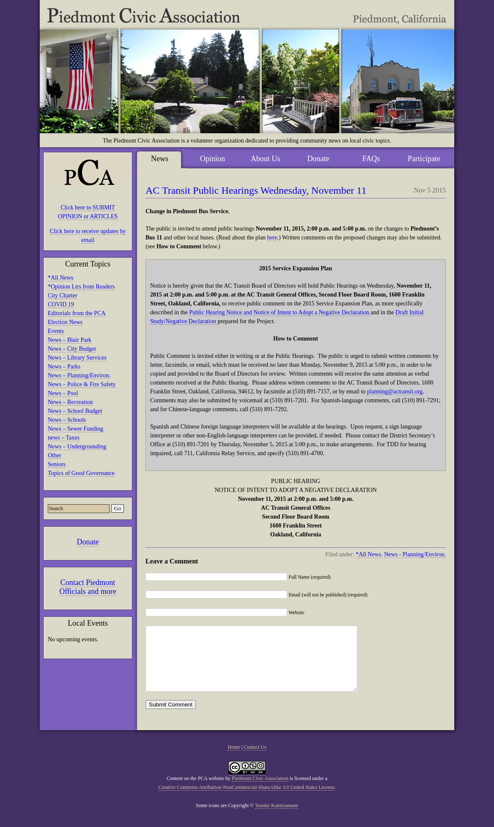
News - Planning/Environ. (415, 554)
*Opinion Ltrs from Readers (81, 286)
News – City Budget (72, 349)
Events (56, 331)
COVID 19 (61, 304)
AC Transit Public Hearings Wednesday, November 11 (255, 190)
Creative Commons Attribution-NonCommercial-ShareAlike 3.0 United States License (246, 800)
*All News (60, 278)
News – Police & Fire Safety (82, 384)
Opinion (212, 158)
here (272, 237)
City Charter (62, 295)
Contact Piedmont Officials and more (87, 587)
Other (54, 455)
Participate (424, 158)
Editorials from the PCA (77, 313)
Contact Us (255, 760)
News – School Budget (75, 411)
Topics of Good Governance (81, 473)
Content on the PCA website (195, 791)
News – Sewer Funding (75, 429)
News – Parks (64, 366)
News (159, 158)
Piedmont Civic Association (260, 791)
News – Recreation (70, 402)
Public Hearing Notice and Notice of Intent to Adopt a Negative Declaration (279, 312)
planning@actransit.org (395, 391)
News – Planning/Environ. (79, 375)
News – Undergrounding (77, 446)
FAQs (371, 158)
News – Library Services (77, 357)
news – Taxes (64, 437)
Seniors (57, 464)
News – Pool (63, 393)
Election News (65, 322)
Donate (88, 542)
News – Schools (67, 420)
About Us (265, 158)
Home (234, 760)
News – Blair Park (69, 340)
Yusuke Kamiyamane (276, 818)
